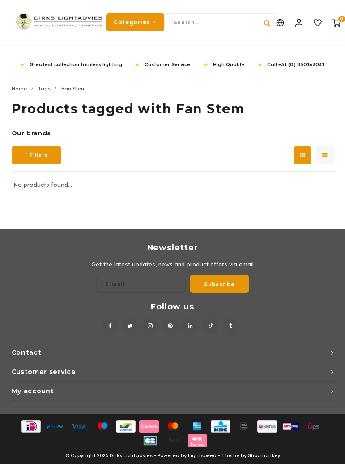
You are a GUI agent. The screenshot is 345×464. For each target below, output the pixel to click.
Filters (36, 155)
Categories (135, 22)
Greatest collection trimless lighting (71, 64)
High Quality (224, 64)
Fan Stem (73, 88)
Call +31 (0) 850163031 (291, 64)
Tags (44, 88)
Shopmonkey (264, 455)
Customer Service (163, 64)
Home (19, 88)
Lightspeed (202, 455)
